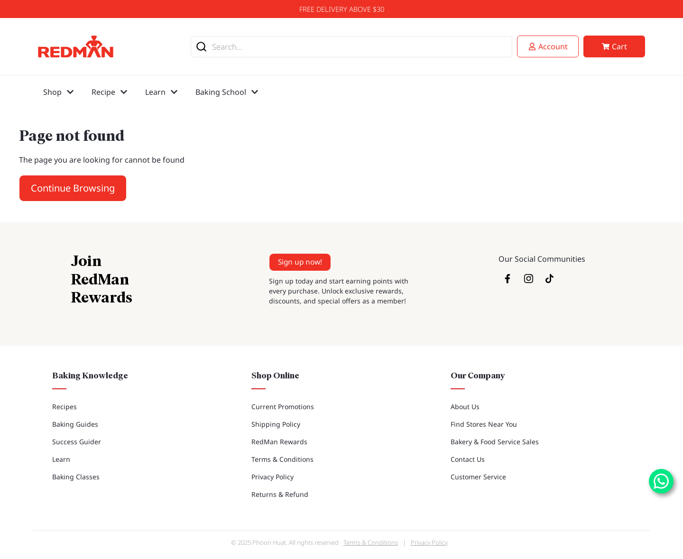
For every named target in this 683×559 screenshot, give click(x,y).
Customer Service (478, 476)
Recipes (64, 406)
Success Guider (76, 441)
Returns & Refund (279, 494)
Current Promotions (282, 406)
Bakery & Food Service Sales (495, 441)
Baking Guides (75, 424)
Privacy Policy (272, 476)
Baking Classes (76, 476)
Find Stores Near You (484, 424)
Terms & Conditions (282, 459)
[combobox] (351, 46)
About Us (465, 406)
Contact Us (468, 459)
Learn (61, 459)
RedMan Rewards (279, 441)
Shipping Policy (275, 424)
